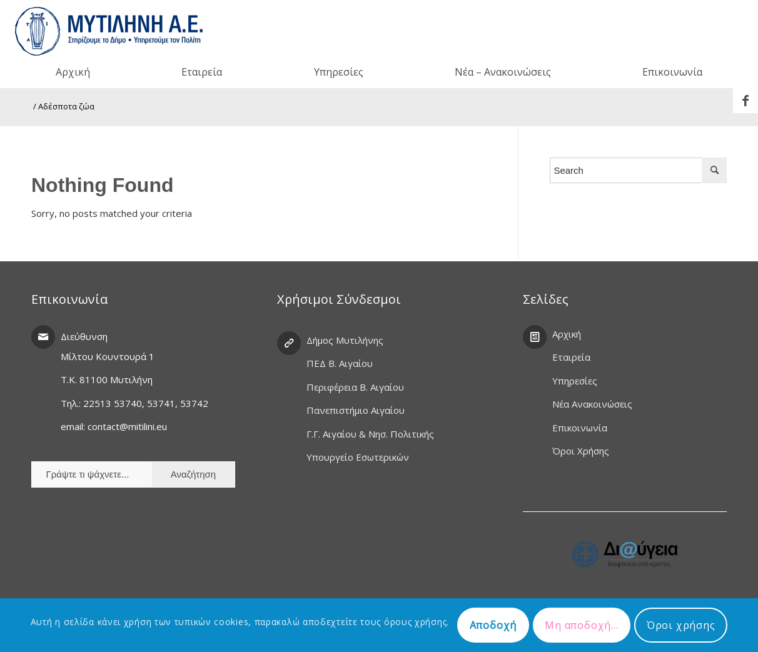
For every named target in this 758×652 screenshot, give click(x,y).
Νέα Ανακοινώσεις (592, 404)
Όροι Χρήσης (580, 450)
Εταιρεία (571, 357)
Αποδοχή (493, 625)
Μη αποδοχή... (581, 625)
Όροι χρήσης (681, 625)
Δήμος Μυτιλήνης (344, 340)
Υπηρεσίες (574, 380)
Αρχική (566, 334)
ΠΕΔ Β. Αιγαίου (339, 363)
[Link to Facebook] (745, 100)
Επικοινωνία (579, 427)
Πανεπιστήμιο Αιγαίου (355, 410)
